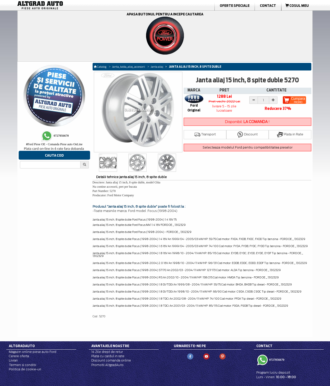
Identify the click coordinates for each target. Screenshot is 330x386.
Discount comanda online (111, 360)
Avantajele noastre (110, 346)
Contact (268, 6)
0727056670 (276, 359)
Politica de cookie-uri (25, 369)
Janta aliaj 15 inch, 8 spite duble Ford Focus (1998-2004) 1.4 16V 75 (135, 219)
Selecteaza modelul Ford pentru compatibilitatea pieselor (247, 147)
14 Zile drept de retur (107, 352)
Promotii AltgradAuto (107, 365)
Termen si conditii (22, 365)
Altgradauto (22, 346)
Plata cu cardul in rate (107, 356)
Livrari (13, 360)
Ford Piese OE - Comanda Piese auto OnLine (54, 144)
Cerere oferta (19, 356)
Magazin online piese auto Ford (32, 352)
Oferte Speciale (235, 6)
